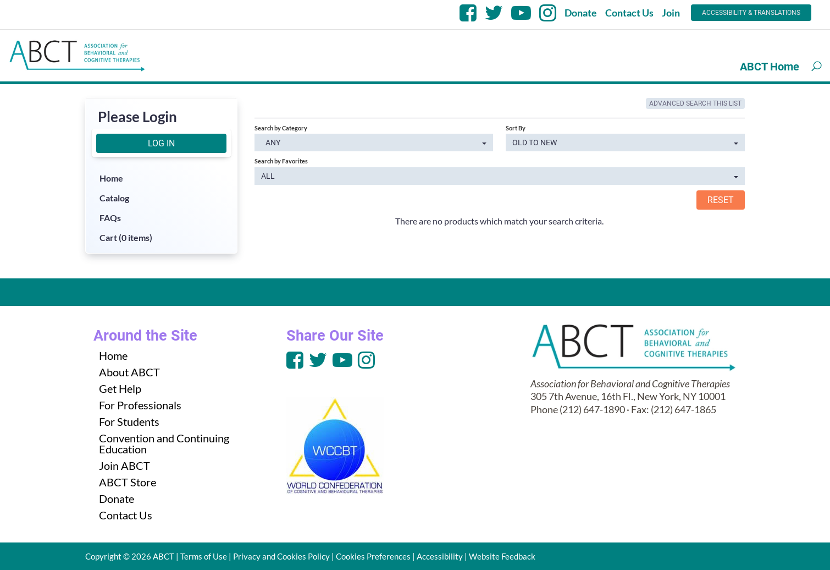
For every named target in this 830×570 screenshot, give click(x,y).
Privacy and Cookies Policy (281, 556)
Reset (720, 200)
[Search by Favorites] (499, 176)
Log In (161, 143)
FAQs (110, 217)
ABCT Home (769, 66)
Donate (581, 13)
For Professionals (140, 405)
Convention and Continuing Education (164, 443)
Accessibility (440, 556)
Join (671, 13)
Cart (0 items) (125, 237)
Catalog (114, 198)
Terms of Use (203, 556)
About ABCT (129, 372)
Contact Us (629, 13)
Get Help (120, 388)
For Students (129, 421)
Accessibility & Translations (751, 13)
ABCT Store (127, 482)
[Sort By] (625, 142)
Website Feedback (502, 556)
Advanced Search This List (695, 103)
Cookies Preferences (373, 556)
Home (111, 178)
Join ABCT (124, 465)
